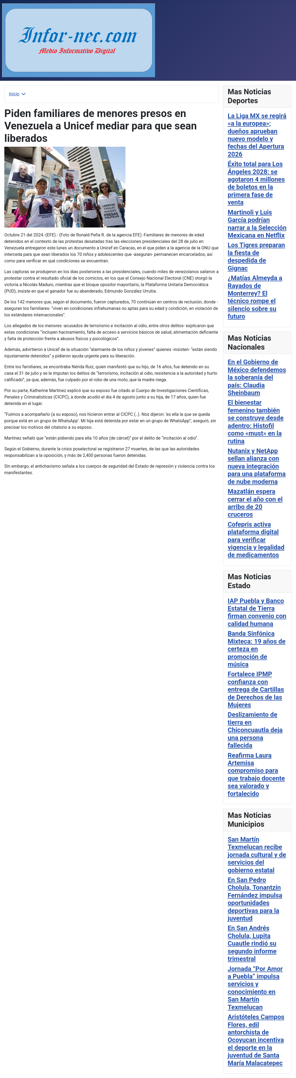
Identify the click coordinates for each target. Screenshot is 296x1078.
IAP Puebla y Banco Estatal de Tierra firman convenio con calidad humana (257, 612)
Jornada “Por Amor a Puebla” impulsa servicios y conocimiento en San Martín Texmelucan (255, 988)
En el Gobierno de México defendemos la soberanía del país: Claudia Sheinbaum (257, 377)
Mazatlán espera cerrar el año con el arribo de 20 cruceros (255, 503)
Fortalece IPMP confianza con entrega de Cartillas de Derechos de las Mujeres (256, 689)
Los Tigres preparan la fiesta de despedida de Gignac (256, 256)
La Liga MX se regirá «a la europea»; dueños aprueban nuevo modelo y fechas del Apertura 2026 (257, 135)
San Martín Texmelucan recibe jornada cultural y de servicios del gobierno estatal (257, 855)
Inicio (14, 93)
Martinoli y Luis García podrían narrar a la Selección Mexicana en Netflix (257, 224)
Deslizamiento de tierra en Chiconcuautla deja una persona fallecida (255, 730)
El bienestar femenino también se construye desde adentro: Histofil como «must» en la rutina (256, 422)
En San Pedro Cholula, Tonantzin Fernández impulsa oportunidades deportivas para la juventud (255, 899)
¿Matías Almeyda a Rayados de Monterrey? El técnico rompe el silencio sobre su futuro (255, 297)
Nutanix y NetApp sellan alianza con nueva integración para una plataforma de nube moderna (257, 466)
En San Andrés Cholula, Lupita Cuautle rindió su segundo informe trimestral (252, 943)
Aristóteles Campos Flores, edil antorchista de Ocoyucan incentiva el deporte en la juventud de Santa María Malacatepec (256, 1040)
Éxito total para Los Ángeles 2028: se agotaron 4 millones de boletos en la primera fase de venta (256, 183)
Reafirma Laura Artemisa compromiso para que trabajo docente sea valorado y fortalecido (256, 775)
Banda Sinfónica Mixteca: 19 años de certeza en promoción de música (256, 649)
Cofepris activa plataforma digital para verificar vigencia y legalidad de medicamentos (256, 540)
